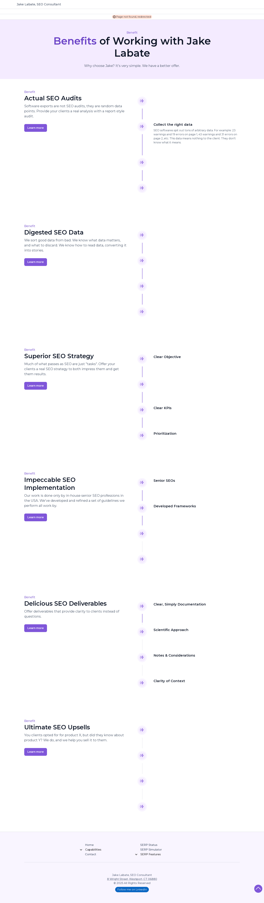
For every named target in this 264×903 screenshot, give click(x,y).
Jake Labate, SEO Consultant (39, 4)
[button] (104, 849)
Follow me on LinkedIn (132, 889)
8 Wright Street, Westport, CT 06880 (132, 879)
